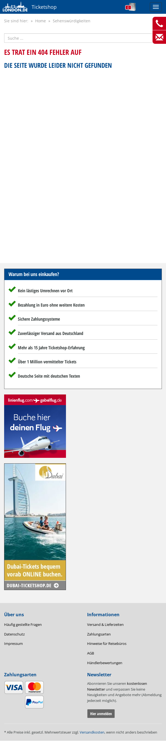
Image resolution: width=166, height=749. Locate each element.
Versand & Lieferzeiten (105, 624)
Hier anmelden (101, 713)
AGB (90, 653)
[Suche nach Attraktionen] (83, 38)
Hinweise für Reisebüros (106, 643)
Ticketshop (44, 7)
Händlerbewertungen (104, 662)
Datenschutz (14, 634)
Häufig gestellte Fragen (23, 624)
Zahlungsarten (99, 634)
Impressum (13, 643)
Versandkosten (92, 732)
